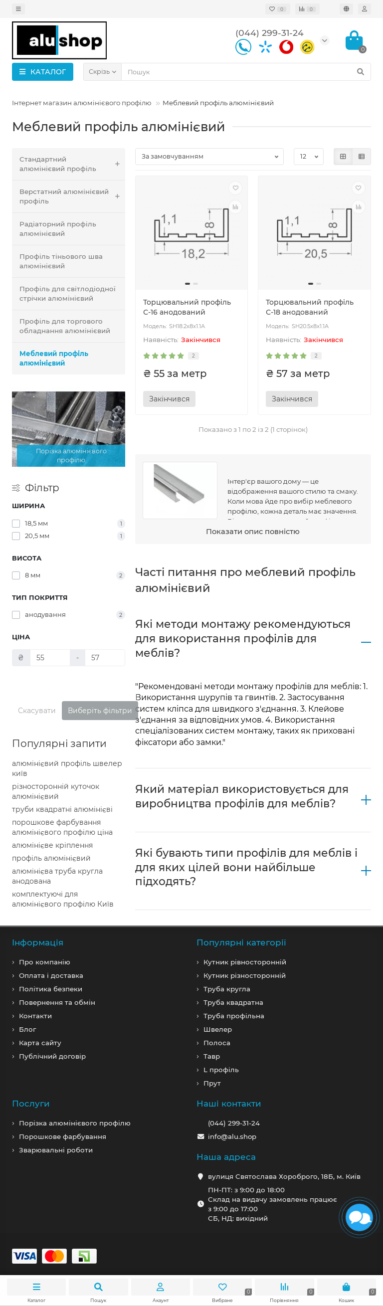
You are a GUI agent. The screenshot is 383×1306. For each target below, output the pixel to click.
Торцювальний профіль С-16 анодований (187, 307)
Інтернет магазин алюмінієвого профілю (82, 103)
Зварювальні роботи (56, 1150)
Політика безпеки (50, 989)
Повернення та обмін (57, 1002)
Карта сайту (40, 1043)
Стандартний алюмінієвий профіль (72, 164)
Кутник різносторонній (244, 975)
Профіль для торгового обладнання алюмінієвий (64, 326)
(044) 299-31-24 (234, 1123)
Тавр (211, 1056)
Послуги (31, 1104)
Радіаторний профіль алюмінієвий (57, 228)
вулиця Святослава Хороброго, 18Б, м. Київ (284, 1176)
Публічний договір (52, 1056)
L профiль (221, 1070)
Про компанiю (44, 962)
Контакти (35, 1016)
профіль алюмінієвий (51, 858)
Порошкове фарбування (62, 1136)
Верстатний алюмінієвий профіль (72, 196)
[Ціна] (50, 657)
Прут (212, 1083)
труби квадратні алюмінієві (62, 809)
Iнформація (37, 942)
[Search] (246, 72)
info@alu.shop (232, 1136)
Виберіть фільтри (100, 710)
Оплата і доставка (51, 975)
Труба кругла (226, 989)
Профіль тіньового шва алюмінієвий (61, 261)
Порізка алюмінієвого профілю (75, 1123)
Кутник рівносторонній (244, 962)
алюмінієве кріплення (52, 845)
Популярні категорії (241, 942)
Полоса (216, 1043)
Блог (27, 1029)
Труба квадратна (233, 1002)
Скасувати (37, 710)
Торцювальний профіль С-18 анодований (310, 307)
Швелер (217, 1029)
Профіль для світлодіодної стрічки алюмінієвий (67, 293)
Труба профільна (233, 1016)
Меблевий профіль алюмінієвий (53, 358)
